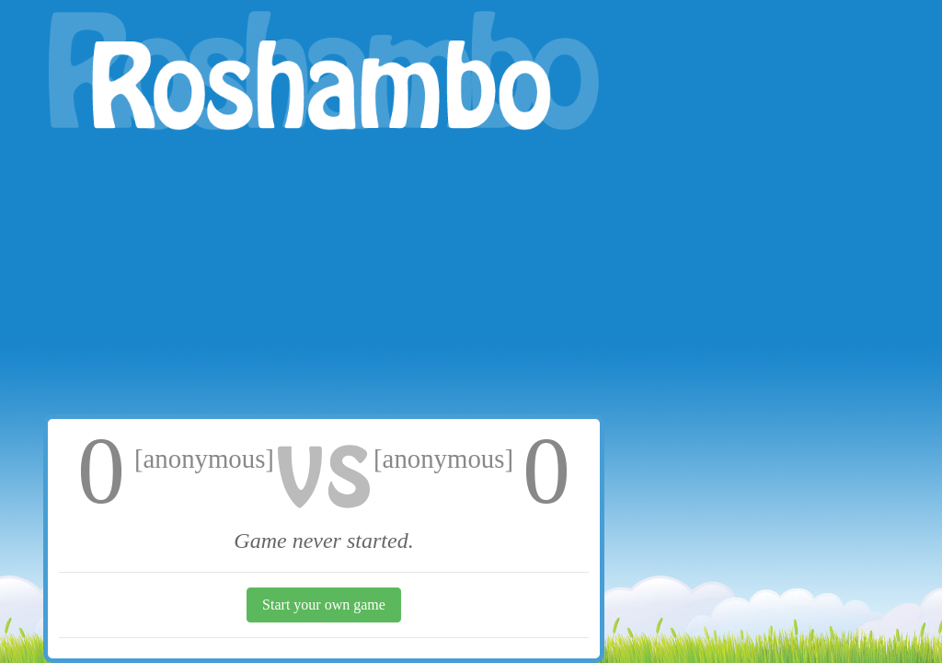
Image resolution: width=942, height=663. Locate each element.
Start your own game (323, 604)
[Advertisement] (323, 276)
